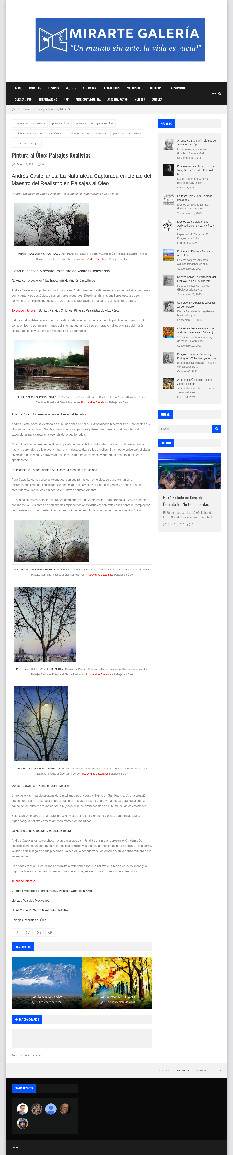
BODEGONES (157, 88)
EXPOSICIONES (111, 88)
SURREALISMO (23, 99)
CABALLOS (35, 88)
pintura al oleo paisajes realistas (87, 133)
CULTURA (157, 99)
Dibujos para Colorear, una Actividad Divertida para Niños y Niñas (195, 225)
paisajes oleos (60, 123)
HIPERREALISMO (47, 99)
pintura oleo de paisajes (127, 133)
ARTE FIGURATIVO (117, 99)
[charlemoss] (65, 1109)
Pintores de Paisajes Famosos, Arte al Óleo (48, 109)
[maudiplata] (22, 1123)
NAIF (66, 99)
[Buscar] (219, 93)
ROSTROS (53, 88)
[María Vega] (51, 1109)
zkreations (182, 1070)
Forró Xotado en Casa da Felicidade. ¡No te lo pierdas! (186, 500)
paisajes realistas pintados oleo (94, 123)
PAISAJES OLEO (134, 88)
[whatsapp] (39, 932)
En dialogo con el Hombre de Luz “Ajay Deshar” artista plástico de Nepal (196, 170)
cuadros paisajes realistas (30, 123)
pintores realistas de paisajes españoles (38, 133)
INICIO (18, 88)
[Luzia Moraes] (36, 1109)
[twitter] (28, 932)
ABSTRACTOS (178, 88)
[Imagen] (189, 471)
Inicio (15, 1147)
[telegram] (50, 932)
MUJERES (71, 88)
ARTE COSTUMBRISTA (88, 99)
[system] (214, 93)
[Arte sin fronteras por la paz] (22, 1109)
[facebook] (16, 932)
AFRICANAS (89, 88)
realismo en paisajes (27, 143)
